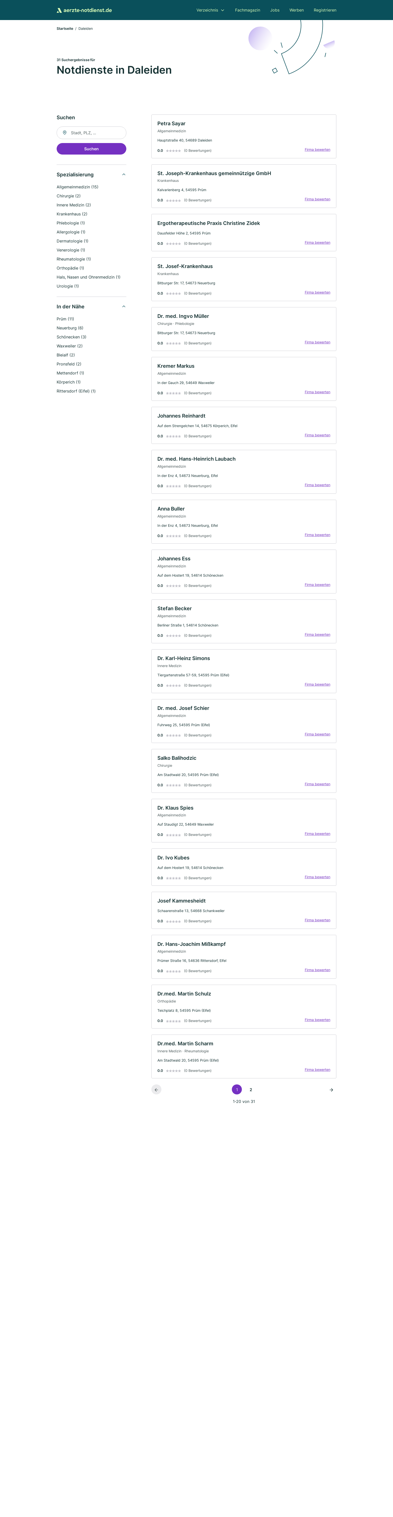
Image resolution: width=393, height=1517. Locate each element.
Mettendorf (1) (70, 373)
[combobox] (91, 133)
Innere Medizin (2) (74, 205)
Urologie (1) (68, 286)
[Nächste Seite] (331, 1093)
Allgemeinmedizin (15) (78, 187)
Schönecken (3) (71, 337)
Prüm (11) (65, 319)
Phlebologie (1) (71, 223)
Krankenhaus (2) (72, 214)
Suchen (91, 149)
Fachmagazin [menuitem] (247, 10)
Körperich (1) (69, 382)
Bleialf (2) (66, 355)
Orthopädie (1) (70, 268)
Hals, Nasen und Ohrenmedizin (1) (89, 277)
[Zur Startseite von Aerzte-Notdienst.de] (84, 10)
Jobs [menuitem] (274, 10)
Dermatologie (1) (72, 241)
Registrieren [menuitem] (325, 10)
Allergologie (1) (71, 232)
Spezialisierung (75, 175)
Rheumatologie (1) (74, 259)
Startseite (65, 29)
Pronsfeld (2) (69, 364)
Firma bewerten (317, 150)
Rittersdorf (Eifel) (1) (76, 391)
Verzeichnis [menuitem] (207, 10)
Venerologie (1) (71, 250)
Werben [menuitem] (296, 10)
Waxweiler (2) (70, 346)
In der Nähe (70, 307)
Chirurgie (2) (69, 196)
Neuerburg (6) (70, 328)
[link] (243, 137)
